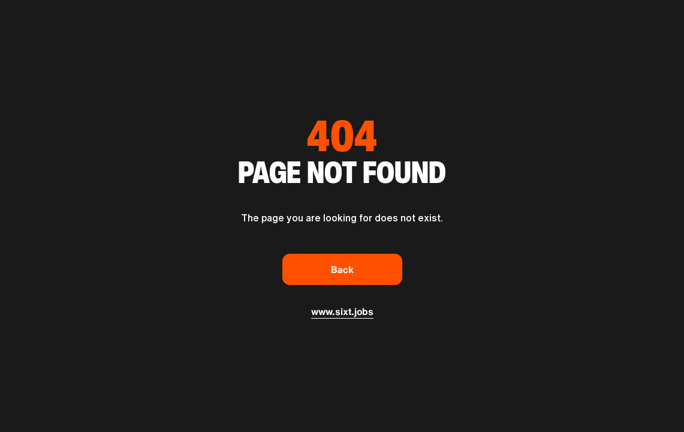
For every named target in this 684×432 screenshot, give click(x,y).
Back (342, 269)
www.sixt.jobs (342, 311)
